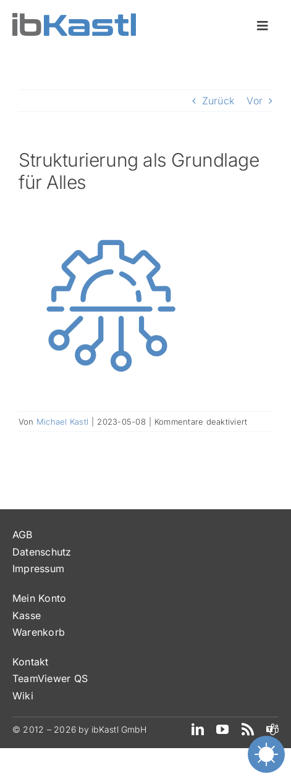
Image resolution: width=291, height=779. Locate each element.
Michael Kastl (62, 422)
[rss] (248, 729)
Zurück (218, 100)
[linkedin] (198, 729)
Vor (255, 100)
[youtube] (222, 729)
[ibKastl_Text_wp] (74, 18)
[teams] (272, 729)
